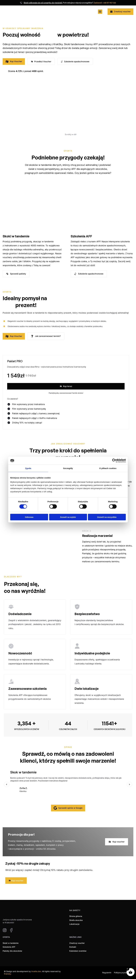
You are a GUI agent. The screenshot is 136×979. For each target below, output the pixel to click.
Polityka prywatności (123, 972)
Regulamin (106, 972)
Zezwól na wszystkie (107, 517)
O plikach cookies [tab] (107, 468)
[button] (100, 11)
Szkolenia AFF (81, 236)
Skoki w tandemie (16, 236)
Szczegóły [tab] (68, 468)
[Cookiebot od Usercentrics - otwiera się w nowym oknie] (114, 461)
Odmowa (29, 517)
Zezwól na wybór (68, 517)
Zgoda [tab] (28, 468)
